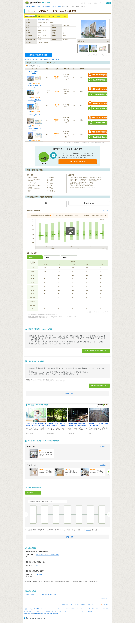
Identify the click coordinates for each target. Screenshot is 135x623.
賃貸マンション (50, 608)
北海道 (25, 613)
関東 (32, 613)
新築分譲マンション (78, 608)
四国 (48, 613)
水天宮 (38, 565)
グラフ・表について (103, 210)
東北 (29, 613)
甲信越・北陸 (37, 613)
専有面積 (31, 257)
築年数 (47, 257)
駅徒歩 (64, 257)
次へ (108, 514)
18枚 (29, 83)
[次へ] (108, 472)
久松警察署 (39, 574)
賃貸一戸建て (65, 608)
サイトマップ (74, 605)
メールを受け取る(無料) (77, 161)
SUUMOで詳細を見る (98, 80)
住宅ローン (62, 611)
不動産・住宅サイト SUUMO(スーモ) (33, 608)
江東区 (65, 6)
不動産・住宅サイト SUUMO (32, 6)
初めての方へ (65, 605)
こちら (88, 530)
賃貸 (45, 608)
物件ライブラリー (69, 611)
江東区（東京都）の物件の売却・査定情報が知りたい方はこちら (43, 59)
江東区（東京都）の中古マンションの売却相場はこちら (41, 594)
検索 (109, 3)
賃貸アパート (58, 608)
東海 (42, 613)
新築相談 (48, 611)
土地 (107, 608)
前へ (26, 514)
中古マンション (59, 16)
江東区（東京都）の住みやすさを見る (96, 350)
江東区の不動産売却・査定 (38, 55)
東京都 (60, 6)
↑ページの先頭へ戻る (106, 598)
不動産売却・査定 (41, 611)
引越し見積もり (55, 611)
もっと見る (102, 446)
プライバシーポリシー (94, 605)
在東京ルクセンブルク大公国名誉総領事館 (47, 555)
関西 (45, 613)
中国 (51, 613)
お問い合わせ (106, 605)
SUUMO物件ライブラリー (49, 6)
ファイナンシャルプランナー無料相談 (83, 611)
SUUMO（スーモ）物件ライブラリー (37, 2)
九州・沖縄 (55, 613)
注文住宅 (26, 611)
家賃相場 (71, 608)
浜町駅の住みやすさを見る (99, 385)
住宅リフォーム (33, 611)
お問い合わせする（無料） (98, 75)
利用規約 (83, 605)
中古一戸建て (102, 608)
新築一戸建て (95, 608)
